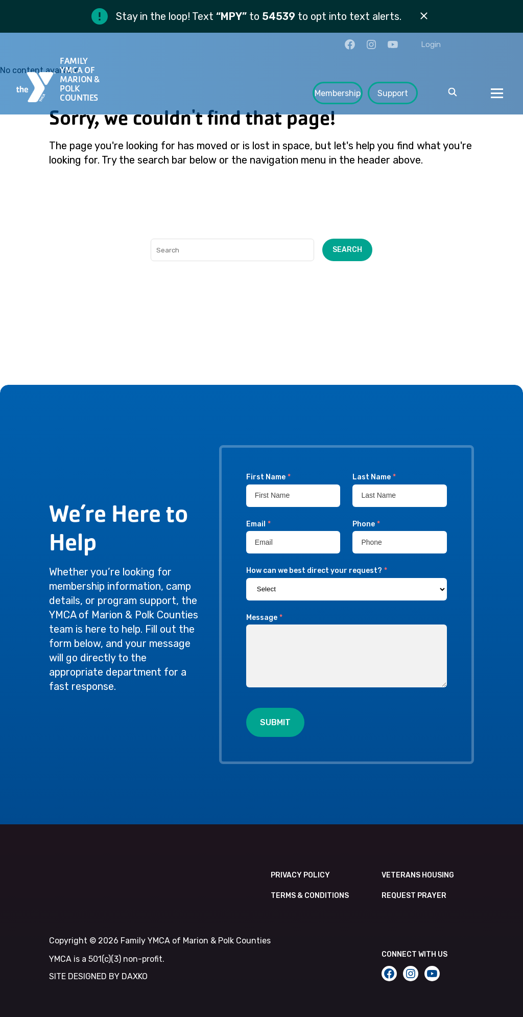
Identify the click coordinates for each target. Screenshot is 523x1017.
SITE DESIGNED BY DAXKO (98, 976)
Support (392, 93)
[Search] (232, 250)
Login (431, 44)
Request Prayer (414, 895)
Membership (338, 93)
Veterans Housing (418, 875)
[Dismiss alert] (424, 16)
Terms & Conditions (310, 895)
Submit (275, 722)
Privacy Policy (300, 875)
